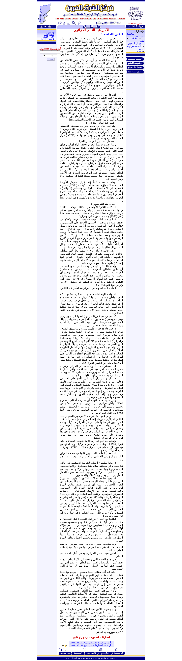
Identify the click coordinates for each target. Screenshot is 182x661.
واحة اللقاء (48, 37)
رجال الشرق (134, 43)
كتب (142, 40)
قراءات (50, 35)
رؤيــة (51, 31)
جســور (139, 51)
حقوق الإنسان (47, 39)
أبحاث (135, 37)
